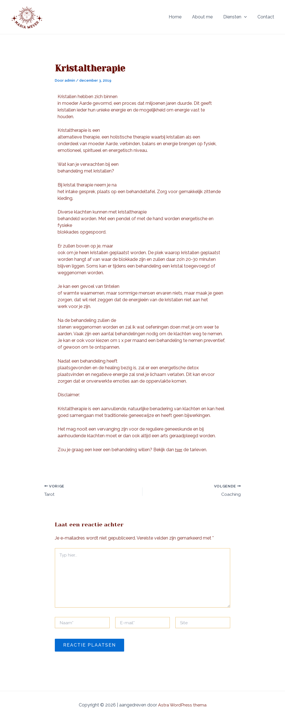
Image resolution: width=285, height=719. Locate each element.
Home (181, 17)
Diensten (237, 17)
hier (178, 449)
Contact (266, 17)
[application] (246, 17)
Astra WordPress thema (182, 705)
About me (206, 17)
